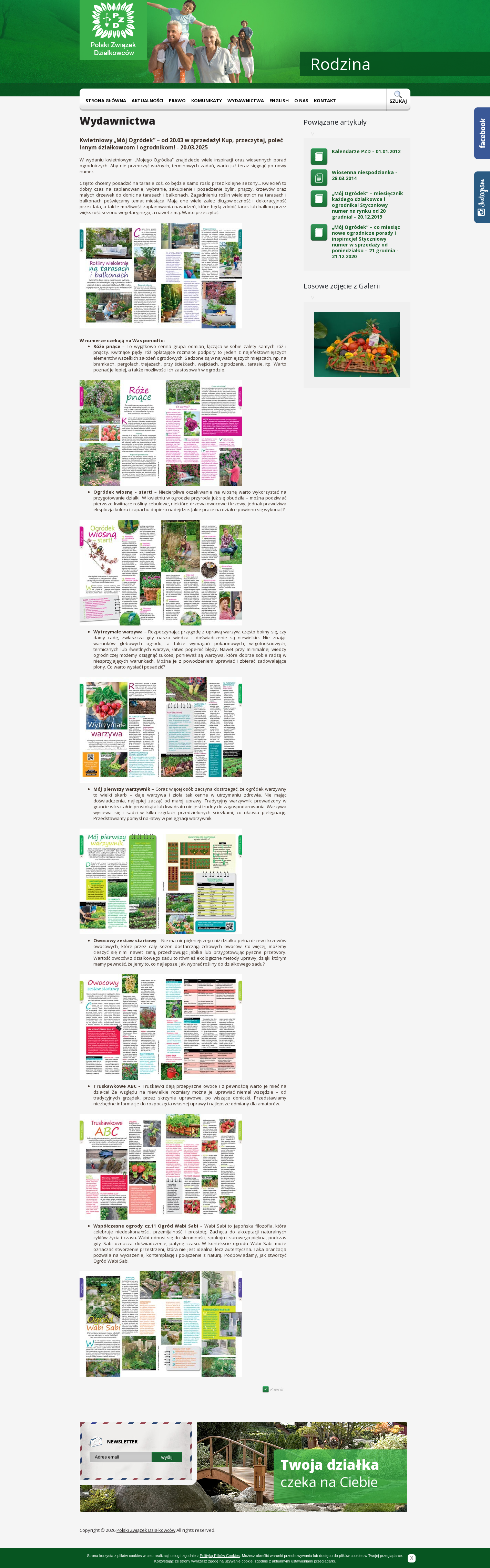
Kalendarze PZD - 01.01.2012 (366, 151)
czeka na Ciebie (329, 1473)
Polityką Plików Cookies (220, 1556)
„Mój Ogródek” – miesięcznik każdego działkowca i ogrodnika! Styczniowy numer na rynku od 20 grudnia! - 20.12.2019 (367, 205)
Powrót (273, 1389)
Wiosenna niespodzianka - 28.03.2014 (364, 175)
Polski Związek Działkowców (145, 1530)
